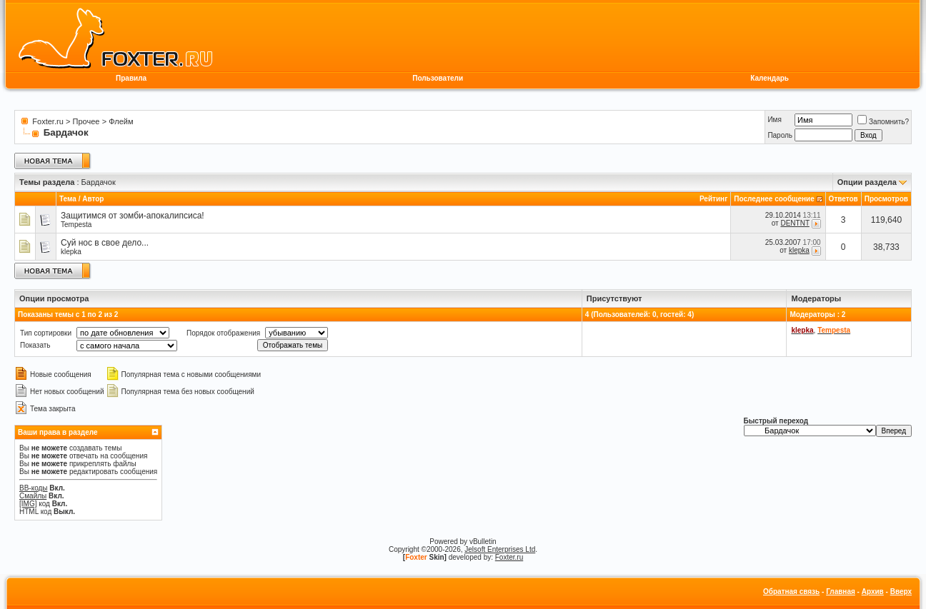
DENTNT (794, 223)
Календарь (769, 78)
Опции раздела (867, 182)
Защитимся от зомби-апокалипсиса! (132, 216)
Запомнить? (883, 122)
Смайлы (32, 496)
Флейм (121, 121)
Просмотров (886, 199)
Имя (774, 120)
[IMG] (27, 504)
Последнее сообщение (774, 199)
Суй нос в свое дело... (105, 243)
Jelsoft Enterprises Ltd (499, 549)
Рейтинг (713, 199)
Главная (840, 591)
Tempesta (76, 224)
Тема (67, 199)
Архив (873, 591)
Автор (93, 199)
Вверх (901, 591)
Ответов (843, 199)
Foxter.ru (47, 121)
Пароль (779, 135)
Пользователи (437, 78)
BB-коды (33, 488)
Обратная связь (791, 591)
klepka (71, 252)
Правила (131, 78)
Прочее (86, 121)
